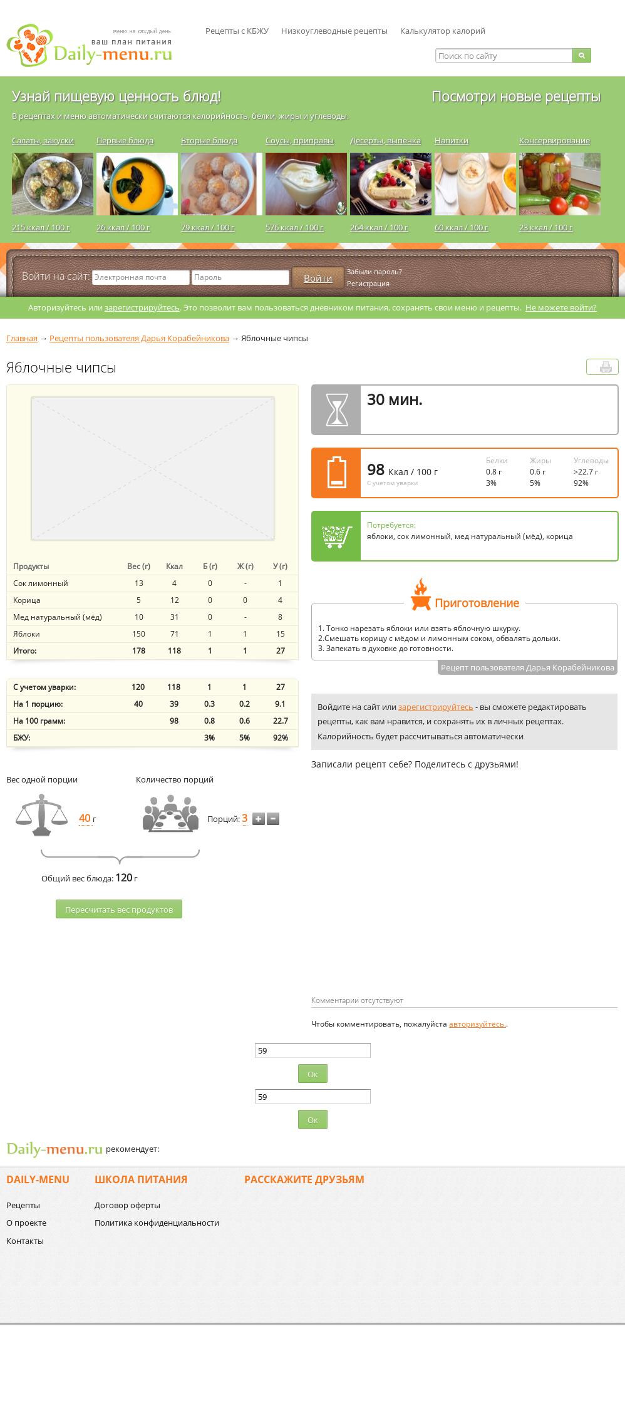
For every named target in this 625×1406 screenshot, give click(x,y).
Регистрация (368, 283)
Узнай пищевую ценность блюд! (116, 95)
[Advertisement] (399, 902)
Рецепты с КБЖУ (237, 30)
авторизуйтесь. (477, 1024)
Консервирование (554, 140)
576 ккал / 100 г (295, 227)
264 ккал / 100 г (379, 227)
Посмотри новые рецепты (516, 95)
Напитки (451, 140)
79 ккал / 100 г (208, 227)
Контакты (25, 1240)
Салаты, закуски (43, 140)
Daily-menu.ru (97, 45)
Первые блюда (124, 140)
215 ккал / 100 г (41, 227)
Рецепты (23, 1205)
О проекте (26, 1222)
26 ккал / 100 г (123, 227)
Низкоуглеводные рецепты (334, 30)
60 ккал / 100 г (461, 227)
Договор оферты (127, 1205)
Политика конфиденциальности (157, 1222)
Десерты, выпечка (385, 140)
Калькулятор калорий (442, 30)
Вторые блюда (209, 140)
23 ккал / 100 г (546, 227)
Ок (312, 1074)
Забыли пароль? (374, 271)
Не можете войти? (561, 307)
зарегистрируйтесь (142, 307)
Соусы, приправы (300, 140)
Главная (22, 338)
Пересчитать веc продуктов (119, 909)
